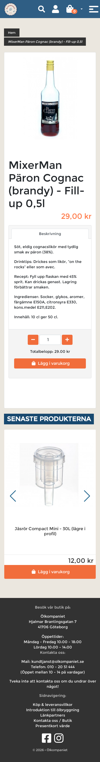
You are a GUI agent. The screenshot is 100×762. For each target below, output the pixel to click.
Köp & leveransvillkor (53, 704)
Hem (11, 33)
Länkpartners (52, 715)
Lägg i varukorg (50, 363)
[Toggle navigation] (93, 9)
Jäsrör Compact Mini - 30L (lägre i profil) (50, 531)
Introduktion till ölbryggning (52, 709)
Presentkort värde (52, 725)
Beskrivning (50, 233)
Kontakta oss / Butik (53, 720)
